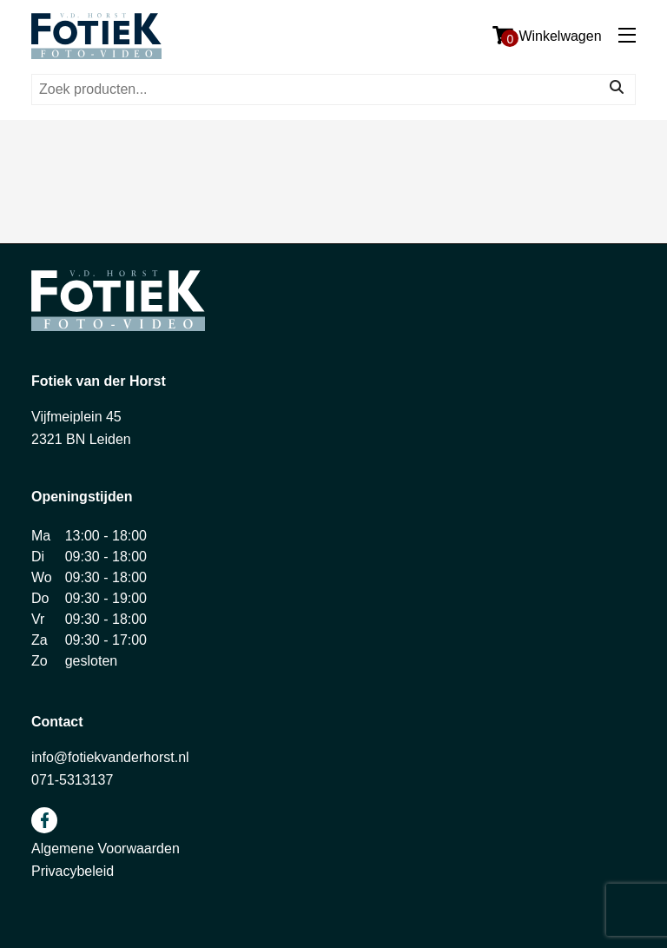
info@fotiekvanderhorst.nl (110, 757)
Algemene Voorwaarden (105, 848)
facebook (44, 820)
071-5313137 (72, 779)
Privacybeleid (72, 871)
